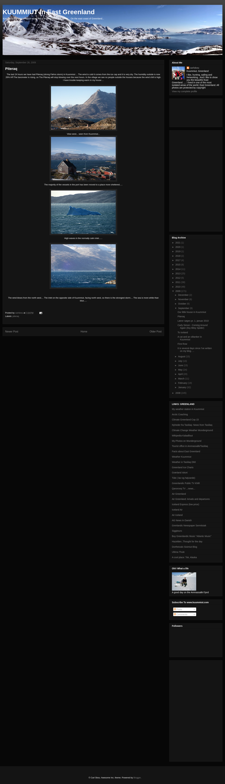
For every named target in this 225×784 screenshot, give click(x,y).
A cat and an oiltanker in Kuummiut (190, 338)
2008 (178, 393)
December (183, 295)
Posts (178, 609)
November (183, 299)
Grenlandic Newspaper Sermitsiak (189, 525)
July (180, 361)
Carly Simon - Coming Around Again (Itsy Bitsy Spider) (193, 326)
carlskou (194, 68)
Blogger (137, 777)
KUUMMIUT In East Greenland (49, 11)
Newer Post (11, 331)
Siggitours (177, 531)
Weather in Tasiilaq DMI (184, 462)
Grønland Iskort (179, 472)
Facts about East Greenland (186, 451)
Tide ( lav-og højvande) (183, 478)
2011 (178, 282)
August (182, 356)
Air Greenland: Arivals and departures (191, 499)
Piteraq (181, 316)
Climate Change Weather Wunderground (192, 430)
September (184, 308)
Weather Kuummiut (181, 456)
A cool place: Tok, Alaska (184, 557)
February (183, 383)
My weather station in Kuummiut (188, 409)
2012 (178, 278)
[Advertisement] (186, 112)
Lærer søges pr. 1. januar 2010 (193, 321)
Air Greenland (179, 494)
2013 (178, 273)
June (181, 365)
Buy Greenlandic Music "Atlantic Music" (191, 536)
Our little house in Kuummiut (192, 312)
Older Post (156, 331)
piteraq (16, 316)
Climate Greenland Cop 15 (185, 419)
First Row (182, 344)
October (182, 303)
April (180, 374)
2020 (178, 247)
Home (84, 331)
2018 (178, 256)
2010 (178, 286)
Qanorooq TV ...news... (183, 488)
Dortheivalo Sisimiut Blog (184, 547)
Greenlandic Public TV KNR (186, 483)
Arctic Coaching (180, 414)
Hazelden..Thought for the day (187, 541)
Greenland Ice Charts (182, 467)
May (180, 369)
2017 (178, 260)
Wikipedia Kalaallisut (182, 435)
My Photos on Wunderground (186, 441)
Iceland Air (177, 509)
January (182, 387)
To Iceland (183, 332)
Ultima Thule (178, 552)
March (181, 378)
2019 (178, 251)
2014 (178, 269)
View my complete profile (184, 91)
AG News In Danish (182, 520)
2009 (178, 291)
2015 (178, 264)
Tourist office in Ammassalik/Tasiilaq (190, 446)
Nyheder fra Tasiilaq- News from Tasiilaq (192, 425)
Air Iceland (177, 515)
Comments (180, 614)
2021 (178, 242)
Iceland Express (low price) (185, 504)
